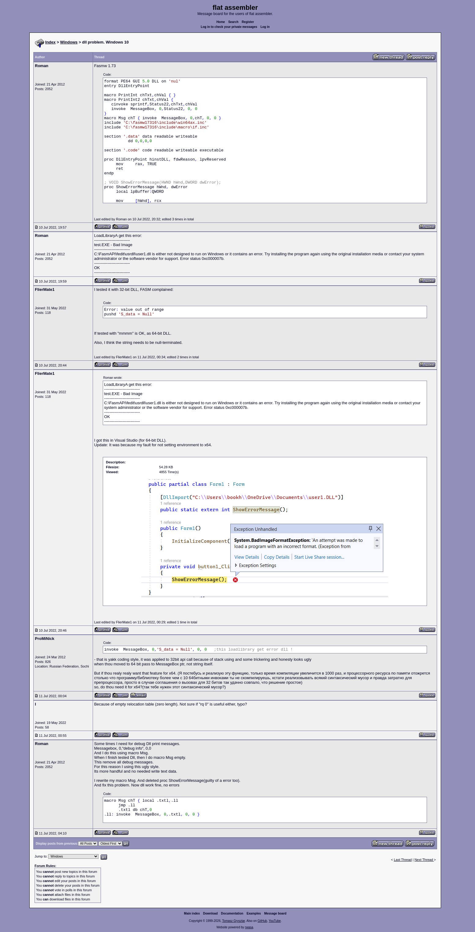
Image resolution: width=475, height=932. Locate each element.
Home (221, 22)
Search (233, 22)
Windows (69, 42)
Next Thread (424, 860)
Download (210, 913)
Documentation (232, 913)
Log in (265, 27)
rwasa (249, 927)
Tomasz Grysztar (233, 920)
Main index (192, 913)
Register (248, 22)
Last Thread (403, 860)
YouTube (274, 920)
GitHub (262, 920)
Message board (275, 913)
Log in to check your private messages (229, 27)
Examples (254, 913)
